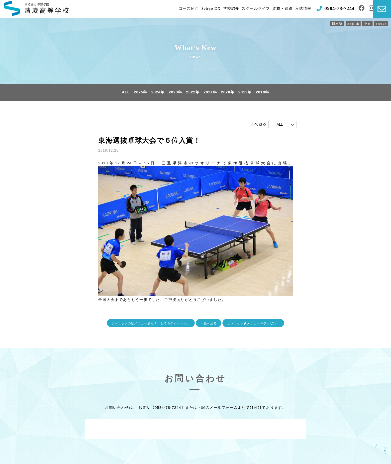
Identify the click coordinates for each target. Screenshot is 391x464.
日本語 (336, 24)
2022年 (192, 92)
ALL (125, 92)
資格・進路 (273, 9)
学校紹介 (218, 9)
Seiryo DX (198, 9)
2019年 (245, 92)
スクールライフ (245, 9)
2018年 (263, 92)
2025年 (140, 92)
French (381, 24)
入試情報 (295, 9)
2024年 (157, 92)
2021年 (210, 92)
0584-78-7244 (167, 408)
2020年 (228, 92)
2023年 (175, 92)
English (352, 24)
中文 (366, 24)
